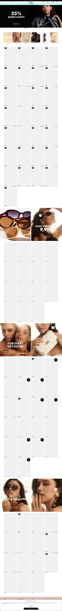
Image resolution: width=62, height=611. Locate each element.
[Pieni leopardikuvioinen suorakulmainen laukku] (51, 177)
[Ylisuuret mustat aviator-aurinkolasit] (37, 252)
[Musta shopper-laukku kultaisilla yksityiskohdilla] (10, 57)
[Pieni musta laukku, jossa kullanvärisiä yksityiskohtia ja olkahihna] (10, 97)
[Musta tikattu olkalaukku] (10, 77)
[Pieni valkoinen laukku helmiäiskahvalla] (37, 368)
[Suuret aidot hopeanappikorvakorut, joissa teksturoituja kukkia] (10, 408)
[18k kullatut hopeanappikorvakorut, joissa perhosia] (51, 523)
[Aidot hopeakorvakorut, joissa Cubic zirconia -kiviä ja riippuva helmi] (51, 388)
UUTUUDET (5, 2)
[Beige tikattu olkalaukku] (51, 563)
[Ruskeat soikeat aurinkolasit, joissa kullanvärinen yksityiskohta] (10, 252)
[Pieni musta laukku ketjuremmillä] (37, 57)
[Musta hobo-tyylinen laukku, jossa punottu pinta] (37, 177)
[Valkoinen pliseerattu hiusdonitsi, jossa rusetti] (24, 467)
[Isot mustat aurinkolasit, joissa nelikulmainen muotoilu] (24, 272)
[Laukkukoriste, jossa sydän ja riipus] (24, 137)
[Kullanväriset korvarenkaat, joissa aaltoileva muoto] (24, 563)
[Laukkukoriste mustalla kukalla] (24, 117)
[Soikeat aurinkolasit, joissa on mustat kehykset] (51, 292)
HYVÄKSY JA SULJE (31, 608)
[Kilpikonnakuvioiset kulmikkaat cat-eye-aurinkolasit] (24, 292)
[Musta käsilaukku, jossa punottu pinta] (24, 157)
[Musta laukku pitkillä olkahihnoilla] (37, 117)
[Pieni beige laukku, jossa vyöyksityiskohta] (24, 523)
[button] (50, 2)
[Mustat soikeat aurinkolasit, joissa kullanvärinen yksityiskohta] (37, 543)
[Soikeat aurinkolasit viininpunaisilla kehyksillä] (24, 252)
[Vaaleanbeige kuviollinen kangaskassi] (37, 77)
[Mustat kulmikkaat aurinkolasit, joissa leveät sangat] (10, 312)
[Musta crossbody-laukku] (37, 157)
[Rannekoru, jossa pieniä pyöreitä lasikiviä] (10, 467)
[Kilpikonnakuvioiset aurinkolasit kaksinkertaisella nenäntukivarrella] (37, 272)
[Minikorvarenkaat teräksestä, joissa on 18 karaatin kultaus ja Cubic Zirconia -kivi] (10, 563)
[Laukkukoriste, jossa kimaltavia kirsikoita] (10, 177)
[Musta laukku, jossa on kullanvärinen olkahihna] (51, 137)
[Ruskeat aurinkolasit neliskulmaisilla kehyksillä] (37, 292)
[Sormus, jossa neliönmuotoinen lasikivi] (51, 447)
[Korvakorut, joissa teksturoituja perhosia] (24, 543)
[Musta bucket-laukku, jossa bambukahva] (37, 137)
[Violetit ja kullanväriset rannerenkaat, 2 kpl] (37, 563)
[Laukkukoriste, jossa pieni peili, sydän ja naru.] (24, 97)
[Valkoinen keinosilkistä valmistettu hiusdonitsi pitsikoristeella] (51, 408)
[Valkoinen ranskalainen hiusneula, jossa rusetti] (51, 368)
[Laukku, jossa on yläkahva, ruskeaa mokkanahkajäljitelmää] (51, 77)
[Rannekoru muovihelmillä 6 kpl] (10, 428)
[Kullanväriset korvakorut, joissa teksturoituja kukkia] (51, 428)
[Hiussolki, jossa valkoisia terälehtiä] (37, 447)
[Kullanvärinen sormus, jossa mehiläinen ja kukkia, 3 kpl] (37, 583)
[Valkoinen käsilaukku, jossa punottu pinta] (37, 97)
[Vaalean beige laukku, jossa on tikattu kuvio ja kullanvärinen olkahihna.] (10, 157)
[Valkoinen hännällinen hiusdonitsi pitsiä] (37, 388)
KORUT (8, 2)
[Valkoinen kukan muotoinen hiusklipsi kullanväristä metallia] (24, 447)
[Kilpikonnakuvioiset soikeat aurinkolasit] (10, 583)
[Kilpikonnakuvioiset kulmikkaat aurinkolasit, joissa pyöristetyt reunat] (51, 252)
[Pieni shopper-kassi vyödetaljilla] (24, 77)
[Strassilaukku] (24, 408)
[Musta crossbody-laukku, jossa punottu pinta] (24, 177)
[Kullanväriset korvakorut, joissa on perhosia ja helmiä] (24, 428)
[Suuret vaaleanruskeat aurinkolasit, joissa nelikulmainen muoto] (37, 312)
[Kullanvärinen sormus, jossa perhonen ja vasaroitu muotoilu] (37, 523)
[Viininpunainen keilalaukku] (51, 117)
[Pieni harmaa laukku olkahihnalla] (10, 197)
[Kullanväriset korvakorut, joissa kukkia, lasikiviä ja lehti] (37, 428)
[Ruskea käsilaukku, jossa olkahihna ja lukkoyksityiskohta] (51, 97)
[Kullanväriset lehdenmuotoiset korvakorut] (10, 447)
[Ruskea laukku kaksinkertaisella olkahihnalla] (10, 117)
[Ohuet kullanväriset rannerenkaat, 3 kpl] (10, 523)
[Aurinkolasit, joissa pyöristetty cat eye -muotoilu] (10, 292)
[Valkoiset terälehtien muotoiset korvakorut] (10, 368)
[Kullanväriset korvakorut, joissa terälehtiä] (24, 583)
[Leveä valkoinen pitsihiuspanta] (37, 408)
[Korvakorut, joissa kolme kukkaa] (10, 388)
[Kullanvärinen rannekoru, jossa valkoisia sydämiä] (24, 368)
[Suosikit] (54, 2)
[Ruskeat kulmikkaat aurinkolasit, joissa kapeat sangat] (24, 312)
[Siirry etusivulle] (31, 2)
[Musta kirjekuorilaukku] (51, 57)
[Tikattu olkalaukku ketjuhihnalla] (24, 57)
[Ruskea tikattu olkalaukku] (10, 137)
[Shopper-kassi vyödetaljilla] (51, 157)
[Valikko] (2, 2)
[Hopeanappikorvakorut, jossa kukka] (10, 543)
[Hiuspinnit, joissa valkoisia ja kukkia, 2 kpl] (24, 388)
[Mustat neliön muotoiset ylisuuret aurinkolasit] (10, 272)
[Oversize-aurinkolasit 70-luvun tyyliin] (51, 272)
